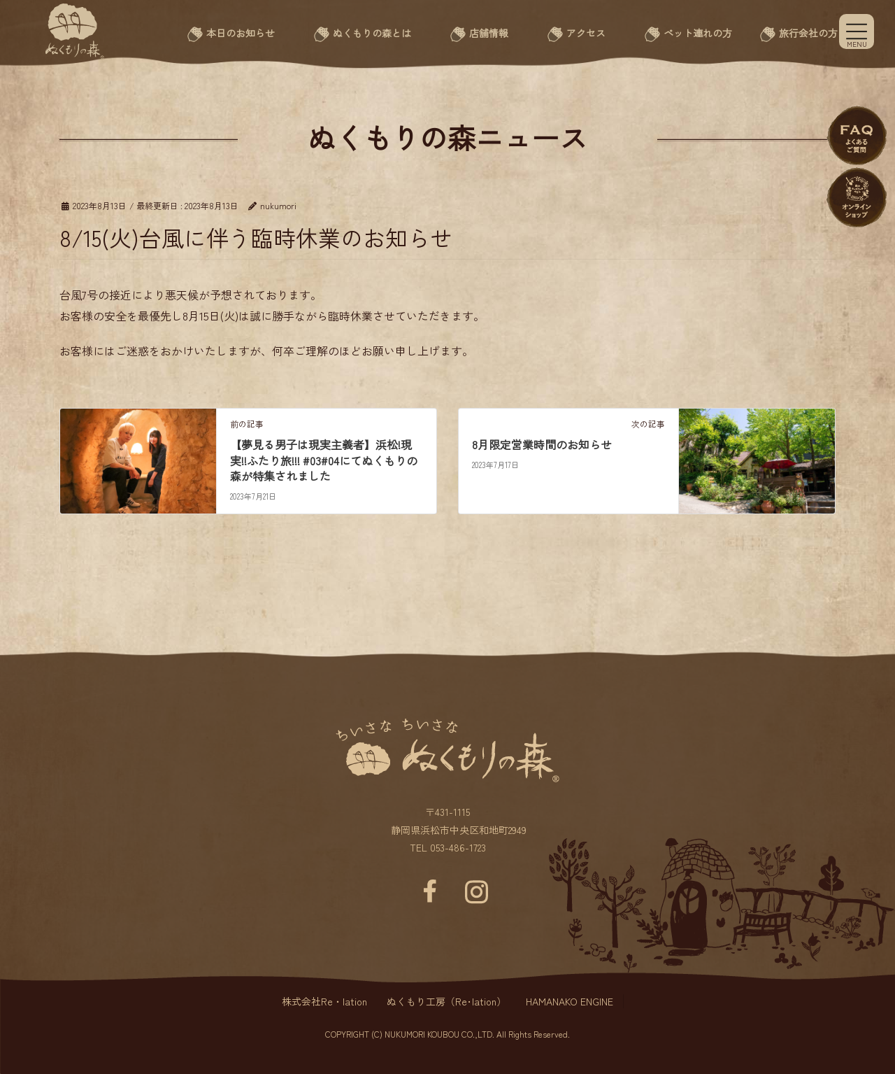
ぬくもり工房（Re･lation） (446, 1001)
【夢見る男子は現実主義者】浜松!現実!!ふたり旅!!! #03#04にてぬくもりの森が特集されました (323, 460)
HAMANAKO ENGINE (569, 1001)
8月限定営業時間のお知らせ (542, 444)
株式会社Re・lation (324, 1001)
